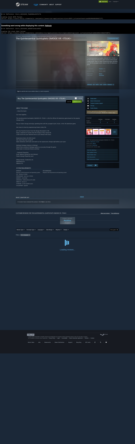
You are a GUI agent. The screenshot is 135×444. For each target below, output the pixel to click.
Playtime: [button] (55, 237)
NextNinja (101, 77)
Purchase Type (30, 231)
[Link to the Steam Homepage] (23, 6)
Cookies (92, 428)
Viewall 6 (114, 134)
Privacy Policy (52, 428)
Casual (104, 86)
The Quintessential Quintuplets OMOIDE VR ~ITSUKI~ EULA (101, 114)
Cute (101, 86)
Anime (97, 86)
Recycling (78, 433)
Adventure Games (26, 38)
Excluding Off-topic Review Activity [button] (42, 237)
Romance (110, 86)
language (115, 1)
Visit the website (92, 152)
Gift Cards (87, 433)
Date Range (49, 231)
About (51, 4)
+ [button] (113, 86)
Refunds (87, 428)
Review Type (20, 231)
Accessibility (64, 428)
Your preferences (115, 215)
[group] (67, 237)
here (42, 204)
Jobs (39, 433)
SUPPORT (58, 4)
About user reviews (105, 215)
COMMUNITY (43, 4)
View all (82, 198)
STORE (36, 4)
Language (40, 231)
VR (93, 86)
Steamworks (47, 433)
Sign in (18, 93)
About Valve (31, 433)
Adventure (89, 86)
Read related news (91, 156)
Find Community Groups (93, 161)
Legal (58, 428)
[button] (102, 114)
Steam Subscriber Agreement (76, 428)
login (110, 1)
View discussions (91, 159)
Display (65, 231)
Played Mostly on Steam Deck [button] (67, 237)
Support (70, 433)
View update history (92, 154)
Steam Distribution (59, 433)
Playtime (58, 231)
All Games (18, 38)
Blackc (100, 75)
